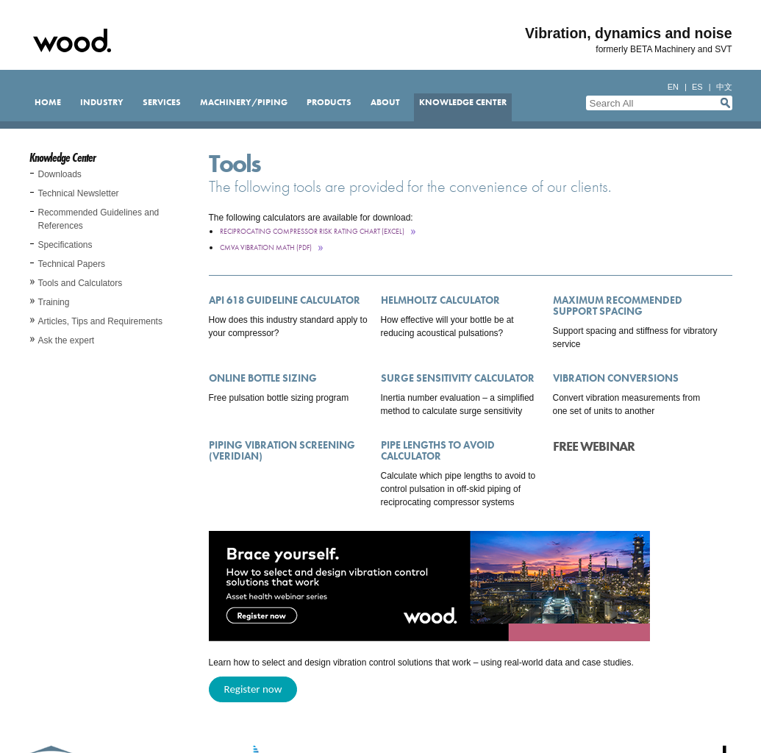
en (673, 86)
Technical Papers (71, 264)
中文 (724, 86)
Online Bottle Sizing (263, 378)
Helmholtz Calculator (440, 300)
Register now (253, 689)
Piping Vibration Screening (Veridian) (282, 450)
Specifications (65, 245)
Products (329, 102)
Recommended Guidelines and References (99, 219)
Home (48, 102)
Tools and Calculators (80, 283)
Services (162, 102)
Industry (102, 102)
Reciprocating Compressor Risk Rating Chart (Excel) (312, 231)
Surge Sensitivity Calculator (458, 378)
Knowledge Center (463, 102)
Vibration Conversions (616, 378)
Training (54, 302)
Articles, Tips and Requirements (100, 321)
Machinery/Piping (243, 102)
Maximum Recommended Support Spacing (617, 305)
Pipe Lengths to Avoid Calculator (438, 450)
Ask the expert (66, 340)
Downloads (60, 174)
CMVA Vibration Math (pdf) (266, 247)
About (385, 102)
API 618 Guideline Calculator (284, 300)
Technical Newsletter (78, 193)
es (697, 86)
